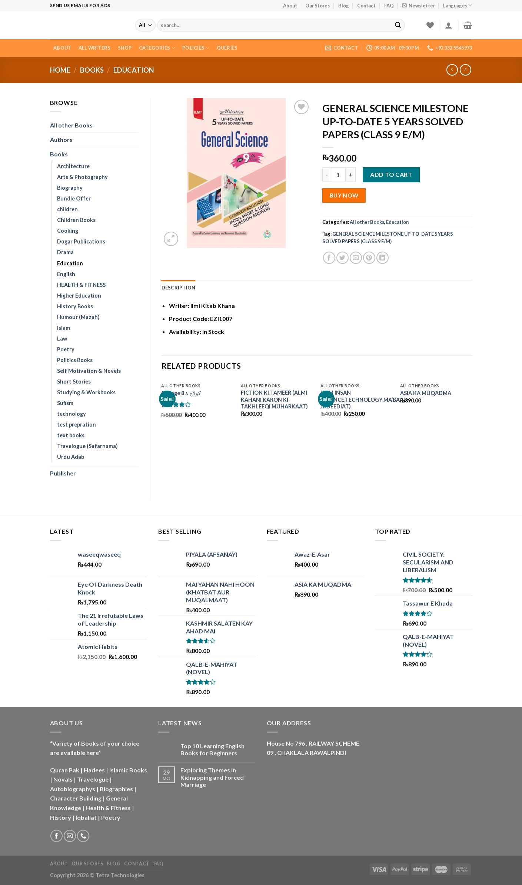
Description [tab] (179, 288)
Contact (366, 6)
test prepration (76, 424)
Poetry (65, 349)
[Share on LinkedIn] (382, 258)
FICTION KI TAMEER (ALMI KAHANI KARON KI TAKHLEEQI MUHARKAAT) (274, 400)
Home (60, 70)
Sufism (65, 403)
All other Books (71, 125)
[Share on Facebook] (329, 258)
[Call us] (83, 836)
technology (71, 414)
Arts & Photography (82, 177)
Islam (63, 328)
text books (70, 435)
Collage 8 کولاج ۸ (181, 393)
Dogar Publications (81, 241)
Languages (457, 5)
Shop (125, 48)
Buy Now (344, 195)
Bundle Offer (74, 198)
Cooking (67, 231)
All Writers (95, 48)
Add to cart (391, 174)
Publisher (63, 473)
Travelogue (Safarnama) (87, 446)
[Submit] (398, 25)
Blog (343, 6)
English (66, 274)
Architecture (73, 166)
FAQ (389, 6)
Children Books (76, 220)
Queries (227, 48)
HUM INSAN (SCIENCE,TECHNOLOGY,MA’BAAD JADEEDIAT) (364, 400)
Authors (61, 139)
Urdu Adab (70, 457)
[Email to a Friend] (356, 258)
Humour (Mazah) (78, 317)
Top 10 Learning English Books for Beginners (212, 749)
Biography (70, 188)
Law (62, 338)
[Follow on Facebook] (56, 836)
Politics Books (75, 360)
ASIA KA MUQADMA (425, 393)
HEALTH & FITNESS (81, 285)
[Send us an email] (70, 836)
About (290, 6)
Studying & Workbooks (86, 392)
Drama (65, 252)
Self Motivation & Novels (89, 371)
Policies (196, 48)
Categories (157, 48)
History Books (75, 306)
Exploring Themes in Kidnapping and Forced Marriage (212, 777)
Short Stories (74, 381)
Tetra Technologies (120, 875)
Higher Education (79, 295)
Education (133, 70)
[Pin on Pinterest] (369, 258)
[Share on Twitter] (342, 258)
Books (92, 70)
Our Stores (317, 6)
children (67, 209)
